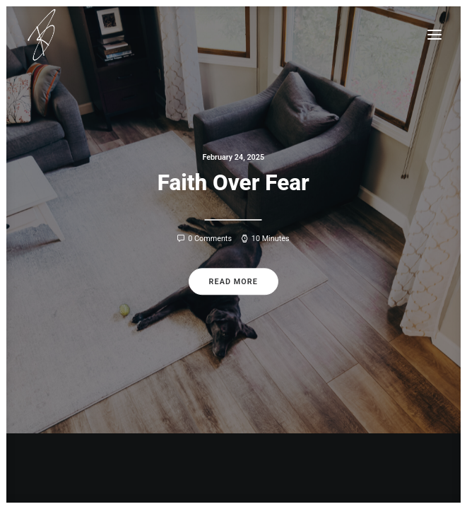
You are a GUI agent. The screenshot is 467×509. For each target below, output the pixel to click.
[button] (434, 34)
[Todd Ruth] (41, 34)
